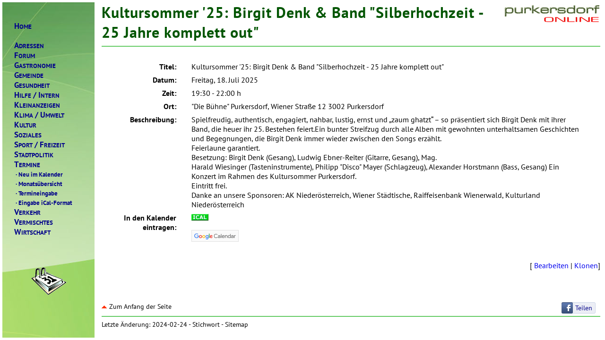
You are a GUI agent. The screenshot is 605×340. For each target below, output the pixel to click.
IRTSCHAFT (32, 232)
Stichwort (206, 324)
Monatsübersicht (38, 183)
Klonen (586, 265)
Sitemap (236, 324)
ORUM (24, 55)
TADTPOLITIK (33, 155)
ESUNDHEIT (32, 85)
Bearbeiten (551, 265)
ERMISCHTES (33, 222)
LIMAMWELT (39, 115)
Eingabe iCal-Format (43, 202)
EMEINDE (28, 75)
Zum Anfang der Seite (137, 306)
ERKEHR (27, 212)
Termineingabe (36, 193)
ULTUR (25, 125)
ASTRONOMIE (35, 65)
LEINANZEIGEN (37, 105)
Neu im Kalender (38, 174)
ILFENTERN (37, 95)
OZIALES (28, 135)
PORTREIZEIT (39, 145)
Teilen (583, 308)
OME (23, 26)
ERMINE (27, 165)
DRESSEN (29, 46)
